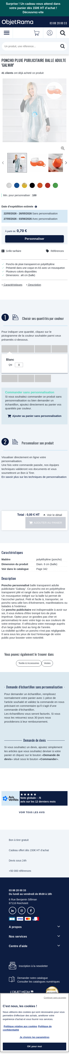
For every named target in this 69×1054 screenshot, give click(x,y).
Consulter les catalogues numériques (38, 981)
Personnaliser (34, 238)
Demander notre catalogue (32, 977)
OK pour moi (34, 1046)
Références (57, 250)
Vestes (47, 663)
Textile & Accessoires (28, 663)
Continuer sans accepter (55, 997)
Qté (10, 365)
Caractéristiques (12, 284)
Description (34, 284)
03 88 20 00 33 (58, 22)
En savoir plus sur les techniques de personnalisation (34, 476)
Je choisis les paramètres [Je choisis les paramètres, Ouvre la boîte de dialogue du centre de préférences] (34, 1037)
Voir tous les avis (32, 812)
